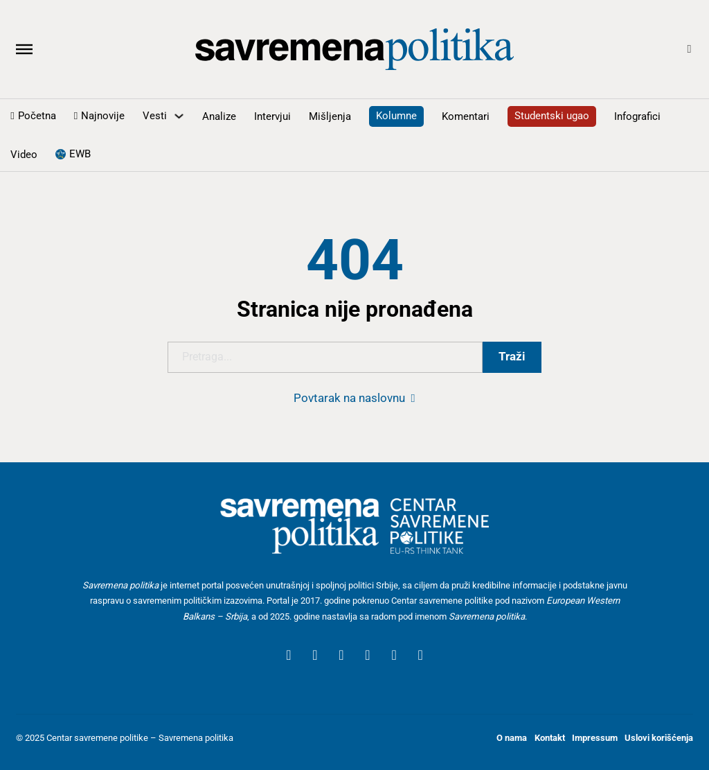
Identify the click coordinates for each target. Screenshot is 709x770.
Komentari (466, 116)
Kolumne (396, 116)
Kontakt (550, 738)
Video (23, 154)
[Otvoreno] (24, 49)
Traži (512, 356)
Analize (219, 116)
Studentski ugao (551, 116)
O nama (511, 738)
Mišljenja (330, 116)
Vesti (155, 116)
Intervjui (272, 116)
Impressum (595, 738)
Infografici (637, 116)
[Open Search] (690, 49)
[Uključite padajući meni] (179, 116)
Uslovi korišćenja (659, 738)
